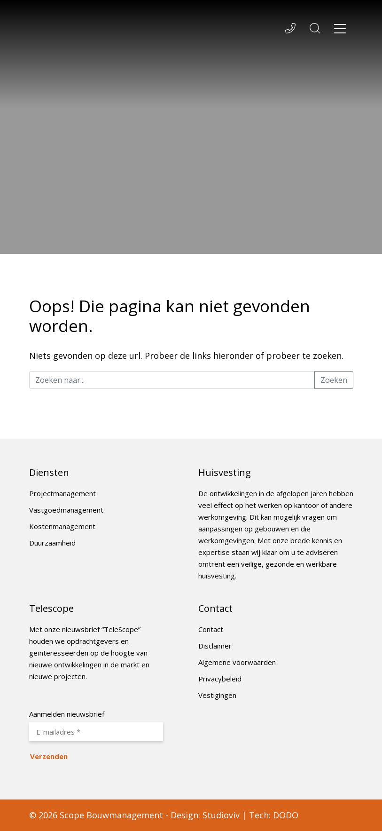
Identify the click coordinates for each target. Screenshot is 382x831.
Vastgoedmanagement (66, 509)
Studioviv (221, 815)
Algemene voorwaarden (237, 662)
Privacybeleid (220, 678)
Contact (210, 629)
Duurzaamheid (52, 542)
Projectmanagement (62, 493)
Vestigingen (217, 695)
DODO (285, 815)
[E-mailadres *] (96, 731)
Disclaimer (215, 645)
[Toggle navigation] (340, 30)
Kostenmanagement (62, 526)
